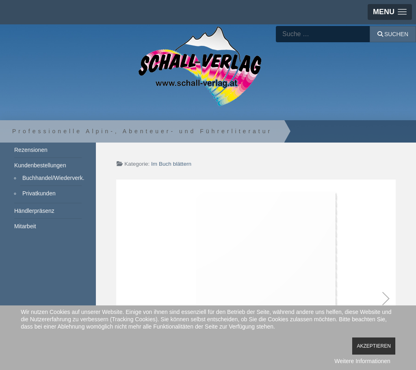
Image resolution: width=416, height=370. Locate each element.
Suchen (392, 34)
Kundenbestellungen (40, 165)
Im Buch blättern (171, 164)
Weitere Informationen (362, 361)
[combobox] (323, 34)
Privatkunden (39, 193)
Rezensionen (31, 150)
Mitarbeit (25, 226)
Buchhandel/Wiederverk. (52, 178)
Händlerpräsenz (34, 211)
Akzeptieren (373, 346)
